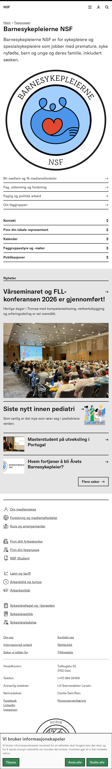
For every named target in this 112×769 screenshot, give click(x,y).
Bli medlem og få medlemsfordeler (30, 178)
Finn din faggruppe (24, 550)
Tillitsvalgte (65, 652)
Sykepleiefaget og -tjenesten (32, 605)
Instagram (10, 709)
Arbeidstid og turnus (26, 582)
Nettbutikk (64, 645)
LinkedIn (9, 705)
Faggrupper (22, 23)
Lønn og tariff (20, 573)
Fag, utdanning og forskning (25, 187)
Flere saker (90, 481)
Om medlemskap (23, 509)
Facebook (10, 700)
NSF (6, 7)
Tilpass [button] (11, 762)
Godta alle (97, 762)
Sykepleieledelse (23, 622)
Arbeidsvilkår (20, 590)
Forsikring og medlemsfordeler (33, 518)
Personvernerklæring (71, 700)
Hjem (6, 23)
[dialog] (56, 751)
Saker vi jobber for (15, 652)
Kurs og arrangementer (27, 526)
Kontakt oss (65, 637)
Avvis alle (75, 762)
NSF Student (19, 558)
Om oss (8, 637)
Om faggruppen (15, 205)
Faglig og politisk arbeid (22, 196)
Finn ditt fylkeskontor (26, 541)
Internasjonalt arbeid (17, 645)
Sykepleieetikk (21, 614)
